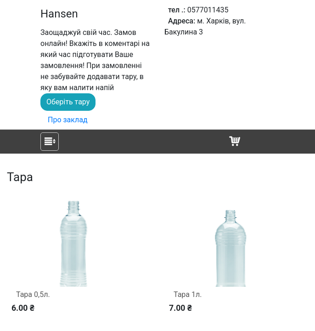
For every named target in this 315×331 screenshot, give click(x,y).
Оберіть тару (68, 101)
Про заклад (68, 119)
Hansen (59, 13)
